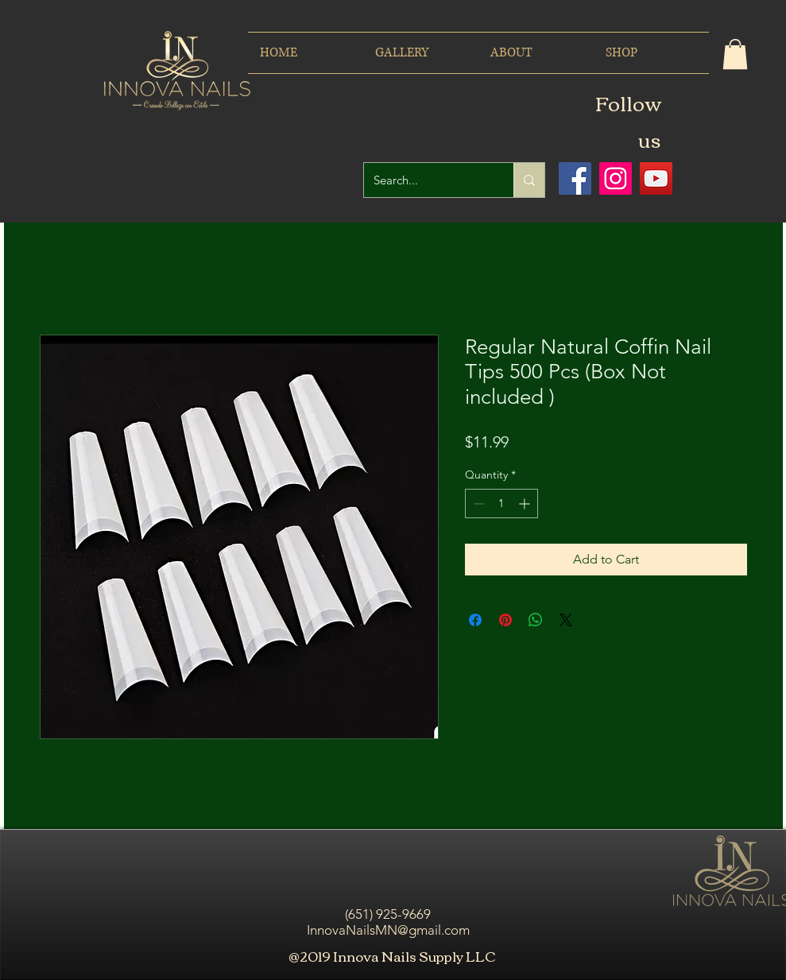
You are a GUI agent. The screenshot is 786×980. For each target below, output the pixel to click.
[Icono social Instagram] (615, 178)
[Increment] (526, 503)
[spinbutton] (501, 503)
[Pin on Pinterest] (505, 619)
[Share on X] (565, 619)
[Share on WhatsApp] (535, 619)
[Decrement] (477, 503)
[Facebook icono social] (575, 178)
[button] (735, 54)
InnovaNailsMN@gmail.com (388, 930)
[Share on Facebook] (475, 619)
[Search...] (427, 180)
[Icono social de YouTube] (656, 178)
